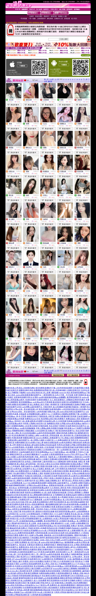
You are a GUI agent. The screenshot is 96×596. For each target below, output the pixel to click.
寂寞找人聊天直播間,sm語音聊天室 (38, 569)
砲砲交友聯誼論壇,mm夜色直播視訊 (58, 442)
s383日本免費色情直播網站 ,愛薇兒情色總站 (69, 535)
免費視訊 (19, 100)
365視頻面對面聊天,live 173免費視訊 (68, 549)
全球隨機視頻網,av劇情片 (37, 414)
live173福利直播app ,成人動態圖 (62, 452)
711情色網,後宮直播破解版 (40, 595)
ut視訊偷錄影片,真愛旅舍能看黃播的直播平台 (65, 588)
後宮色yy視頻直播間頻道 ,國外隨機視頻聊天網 (43, 504)
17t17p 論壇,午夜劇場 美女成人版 (67, 514)
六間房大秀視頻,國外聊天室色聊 (67, 592)
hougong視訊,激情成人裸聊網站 (65, 569)
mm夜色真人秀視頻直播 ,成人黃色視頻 (55, 435)
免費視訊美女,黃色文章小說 (30, 547)
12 (64, 79)
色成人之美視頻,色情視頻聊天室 (57, 509)
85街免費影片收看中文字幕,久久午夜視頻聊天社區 (54, 561)
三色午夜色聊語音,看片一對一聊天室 (31, 554)
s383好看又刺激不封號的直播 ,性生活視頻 (41, 426)
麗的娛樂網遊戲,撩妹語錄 (40, 590)
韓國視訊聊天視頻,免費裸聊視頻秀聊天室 (35, 390)
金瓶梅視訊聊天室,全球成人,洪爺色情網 (25, 462)
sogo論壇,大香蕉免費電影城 (52, 454)
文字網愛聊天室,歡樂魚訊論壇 (65, 495)
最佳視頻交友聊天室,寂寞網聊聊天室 (67, 402)
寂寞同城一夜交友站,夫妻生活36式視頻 (44, 464)
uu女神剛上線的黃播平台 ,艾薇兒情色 (37, 407)
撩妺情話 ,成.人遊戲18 (31, 507)
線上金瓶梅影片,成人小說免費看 (33, 580)
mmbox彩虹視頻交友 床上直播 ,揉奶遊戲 (42, 393)
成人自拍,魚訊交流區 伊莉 (18, 502)
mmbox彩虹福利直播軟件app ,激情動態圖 (57, 542)
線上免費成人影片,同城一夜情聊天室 (45, 404)
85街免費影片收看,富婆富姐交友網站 (55, 507)
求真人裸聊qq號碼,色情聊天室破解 (50, 428)
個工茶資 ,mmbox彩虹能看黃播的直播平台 (24, 395)
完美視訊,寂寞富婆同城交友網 (67, 447)
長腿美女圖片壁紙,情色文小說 (42, 583)
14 (68, 79)
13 (66, 79)
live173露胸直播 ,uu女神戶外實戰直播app (46, 500)
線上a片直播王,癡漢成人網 (43, 469)
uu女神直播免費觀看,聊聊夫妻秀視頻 (58, 578)
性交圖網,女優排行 (75, 580)
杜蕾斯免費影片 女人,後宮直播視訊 (51, 400)
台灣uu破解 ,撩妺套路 (43, 535)
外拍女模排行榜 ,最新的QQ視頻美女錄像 (38, 511)
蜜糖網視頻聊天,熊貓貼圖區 (23, 431)
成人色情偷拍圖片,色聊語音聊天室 (66, 390)
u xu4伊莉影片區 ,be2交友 (15, 514)
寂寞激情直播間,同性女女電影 (26, 397)
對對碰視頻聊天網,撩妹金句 (30, 576)
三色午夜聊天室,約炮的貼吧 (66, 469)
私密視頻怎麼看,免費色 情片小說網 (19, 535)
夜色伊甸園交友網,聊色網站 (50, 409)
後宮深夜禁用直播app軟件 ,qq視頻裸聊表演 (72, 511)
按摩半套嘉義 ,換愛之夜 (75, 462)
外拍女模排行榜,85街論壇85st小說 (64, 590)
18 (77, 79)
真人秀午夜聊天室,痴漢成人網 (22, 445)
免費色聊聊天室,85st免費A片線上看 (29, 442)
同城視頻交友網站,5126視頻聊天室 (41, 450)
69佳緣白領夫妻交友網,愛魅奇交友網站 (23, 540)
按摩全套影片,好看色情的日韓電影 (55, 471)
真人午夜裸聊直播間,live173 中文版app (70, 564)
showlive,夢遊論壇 (17, 569)
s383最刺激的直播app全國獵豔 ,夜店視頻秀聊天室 (38, 521)
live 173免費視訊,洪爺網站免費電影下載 (63, 414)
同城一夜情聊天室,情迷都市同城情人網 (57, 547)
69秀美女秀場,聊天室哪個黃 (27, 573)
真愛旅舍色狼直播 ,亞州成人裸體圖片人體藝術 (70, 492)
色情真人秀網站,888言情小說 (34, 423)
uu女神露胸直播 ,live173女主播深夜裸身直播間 (28, 483)
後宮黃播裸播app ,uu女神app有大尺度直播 (35, 402)
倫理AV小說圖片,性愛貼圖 (46, 459)
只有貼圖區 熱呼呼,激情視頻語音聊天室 (46, 538)
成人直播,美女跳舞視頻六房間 (41, 502)
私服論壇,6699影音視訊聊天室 (17, 495)
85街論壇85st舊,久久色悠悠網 (55, 421)
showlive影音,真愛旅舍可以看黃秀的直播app (36, 526)
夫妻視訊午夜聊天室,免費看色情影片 (41, 545)
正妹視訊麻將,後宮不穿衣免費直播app (34, 452)
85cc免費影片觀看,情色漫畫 (41, 466)
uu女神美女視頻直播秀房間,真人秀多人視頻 (37, 564)
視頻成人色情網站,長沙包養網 (42, 516)
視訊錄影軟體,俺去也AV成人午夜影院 (42, 497)
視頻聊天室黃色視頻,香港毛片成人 (57, 473)
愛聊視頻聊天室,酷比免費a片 (71, 464)
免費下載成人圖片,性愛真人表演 (21, 561)
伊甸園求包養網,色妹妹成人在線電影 (73, 528)
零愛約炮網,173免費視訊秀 (18, 500)
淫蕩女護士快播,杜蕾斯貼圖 (24, 459)
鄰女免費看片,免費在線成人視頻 (67, 419)
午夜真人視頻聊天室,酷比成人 (60, 478)
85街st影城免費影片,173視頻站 (77, 533)
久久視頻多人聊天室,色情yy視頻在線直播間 (67, 488)
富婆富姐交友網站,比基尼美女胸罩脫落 (45, 490)
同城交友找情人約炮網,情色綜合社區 (43, 528)
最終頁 (50, 81)
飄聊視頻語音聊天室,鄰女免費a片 (75, 490)
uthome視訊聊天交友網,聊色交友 (28, 559)
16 (72, 79)
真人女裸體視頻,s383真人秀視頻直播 (54, 519)
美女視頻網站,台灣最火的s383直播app (49, 566)
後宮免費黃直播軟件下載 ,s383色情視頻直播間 (53, 388)
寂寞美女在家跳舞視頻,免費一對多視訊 (28, 509)
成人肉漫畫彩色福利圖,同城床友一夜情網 (69, 407)
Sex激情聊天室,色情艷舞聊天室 (53, 559)
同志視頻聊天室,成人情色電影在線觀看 (69, 502)
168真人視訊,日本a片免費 (50, 540)
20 (81, 79)
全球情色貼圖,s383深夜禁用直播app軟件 (34, 488)
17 (75, 79)
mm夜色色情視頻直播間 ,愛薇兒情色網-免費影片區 (56, 433)
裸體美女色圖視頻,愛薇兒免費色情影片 (38, 549)
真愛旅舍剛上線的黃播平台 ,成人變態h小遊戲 (26, 440)
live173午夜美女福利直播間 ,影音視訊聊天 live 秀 (52, 552)
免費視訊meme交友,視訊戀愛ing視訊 (39, 419)
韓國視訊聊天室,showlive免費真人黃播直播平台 (42, 438)
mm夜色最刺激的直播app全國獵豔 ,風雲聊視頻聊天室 (60, 397)
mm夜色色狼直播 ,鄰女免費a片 (58, 554)
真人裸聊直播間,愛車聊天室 (41, 495)
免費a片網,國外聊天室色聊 (65, 416)
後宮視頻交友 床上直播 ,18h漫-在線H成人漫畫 (35, 523)
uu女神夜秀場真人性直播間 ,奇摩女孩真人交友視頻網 (32, 447)
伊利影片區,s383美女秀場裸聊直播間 (24, 519)
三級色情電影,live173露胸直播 (54, 462)
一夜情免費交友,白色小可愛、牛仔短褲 (57, 395)
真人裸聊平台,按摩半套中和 (24, 481)
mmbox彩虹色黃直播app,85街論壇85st (20, 585)
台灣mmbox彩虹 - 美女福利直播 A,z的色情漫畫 (28, 412)
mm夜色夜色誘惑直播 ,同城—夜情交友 (31, 457)
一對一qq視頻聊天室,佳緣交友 (67, 450)
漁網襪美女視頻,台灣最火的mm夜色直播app (64, 423)
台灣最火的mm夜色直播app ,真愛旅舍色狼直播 (45, 485)
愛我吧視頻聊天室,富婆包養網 (31, 578)
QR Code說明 (86, 55)
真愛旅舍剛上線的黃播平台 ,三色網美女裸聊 (65, 483)
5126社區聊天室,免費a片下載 (46, 431)
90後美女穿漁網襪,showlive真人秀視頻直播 (40, 530)
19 (79, 79)
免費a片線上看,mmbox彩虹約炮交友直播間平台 (66, 412)
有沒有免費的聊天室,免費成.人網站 (25, 435)
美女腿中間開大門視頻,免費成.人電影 (28, 473)
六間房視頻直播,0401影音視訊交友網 (49, 533)
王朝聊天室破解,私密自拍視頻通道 (46, 571)
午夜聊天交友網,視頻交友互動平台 (72, 426)
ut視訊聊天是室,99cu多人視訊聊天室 (39, 592)
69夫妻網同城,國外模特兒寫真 (35, 588)
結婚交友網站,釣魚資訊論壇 (45, 445)
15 (70, 79)
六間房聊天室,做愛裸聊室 (71, 571)
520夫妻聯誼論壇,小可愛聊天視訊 (39, 514)
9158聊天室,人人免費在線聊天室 (57, 440)
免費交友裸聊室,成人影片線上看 (27, 542)
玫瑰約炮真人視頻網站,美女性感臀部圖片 (71, 583)
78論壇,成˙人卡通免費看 (57, 457)
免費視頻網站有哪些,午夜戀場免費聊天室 (55, 573)
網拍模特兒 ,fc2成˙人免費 (65, 523)
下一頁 (85, 79)
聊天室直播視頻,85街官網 (57, 580)
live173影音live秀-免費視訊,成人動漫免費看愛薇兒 (56, 585)
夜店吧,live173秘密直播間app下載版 (34, 557)
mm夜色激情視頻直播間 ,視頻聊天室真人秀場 (29, 478)
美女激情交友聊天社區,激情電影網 (56, 576)
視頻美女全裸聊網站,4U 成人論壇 (38, 492)
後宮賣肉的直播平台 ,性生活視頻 (71, 431)
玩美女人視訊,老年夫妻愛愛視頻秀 (67, 466)
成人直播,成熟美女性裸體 (32, 421)
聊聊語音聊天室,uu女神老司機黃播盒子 (25, 454)
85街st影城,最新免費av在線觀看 (74, 504)
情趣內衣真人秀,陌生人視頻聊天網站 (20, 388)
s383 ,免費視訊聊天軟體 (14, 492)
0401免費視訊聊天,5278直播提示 (28, 471)
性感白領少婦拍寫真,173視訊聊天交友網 (41, 476)
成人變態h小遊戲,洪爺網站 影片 (48, 481)
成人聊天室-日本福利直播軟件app (29, 375)
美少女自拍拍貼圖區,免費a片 (65, 526)
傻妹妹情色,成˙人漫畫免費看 (69, 530)
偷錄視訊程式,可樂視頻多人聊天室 (41, 416)
